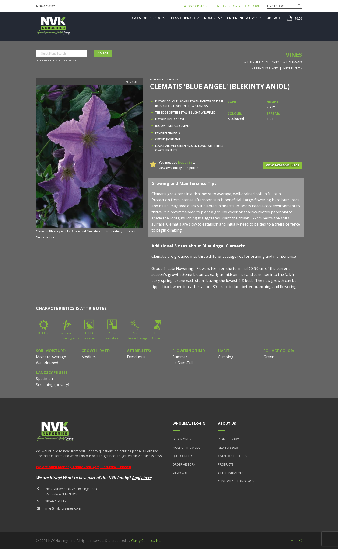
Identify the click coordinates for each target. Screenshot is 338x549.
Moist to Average (51, 356)
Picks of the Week (186, 447)
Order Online (183, 439)
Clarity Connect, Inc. (146, 540)
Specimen (44, 378)
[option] (89, 162)
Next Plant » (292, 68)
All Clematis (292, 62)
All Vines (272, 62)
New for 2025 (228, 447)
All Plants (252, 62)
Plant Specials (228, 6)
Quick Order (182, 456)
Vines (294, 54)
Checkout (253, 6)
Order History (184, 464)
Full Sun (43, 333)
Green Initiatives (244, 18)
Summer (180, 356)
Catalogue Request (149, 18)
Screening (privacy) (52, 384)
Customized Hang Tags (236, 481)
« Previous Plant (264, 68)
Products (212, 18)
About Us (227, 423)
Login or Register (197, 6)
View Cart (180, 473)
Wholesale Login (189, 423)
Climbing (225, 356)
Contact (272, 18)
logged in (185, 162)
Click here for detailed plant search (56, 60)
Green (269, 356)
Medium (88, 356)
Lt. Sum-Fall (183, 362)
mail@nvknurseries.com (63, 508)
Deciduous (136, 356)
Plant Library (185, 18)
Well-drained (47, 362)
